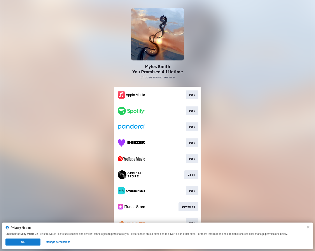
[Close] (308, 227)
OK (23, 242)
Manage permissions (58, 242)
